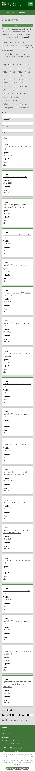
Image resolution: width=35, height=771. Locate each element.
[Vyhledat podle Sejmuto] (17, 131)
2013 (21, 68)
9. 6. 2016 (6, 569)
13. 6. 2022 (7, 660)
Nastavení (25, 768)
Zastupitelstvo (9, 108)
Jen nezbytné (18, 768)
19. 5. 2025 (7, 302)
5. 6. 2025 (6, 392)
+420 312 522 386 (16, 748)
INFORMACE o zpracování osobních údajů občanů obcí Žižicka (15, 205)
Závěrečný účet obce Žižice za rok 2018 (16, 622)
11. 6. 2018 (7, 271)
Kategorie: (5, 65)
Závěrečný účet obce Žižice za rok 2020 (16, 415)
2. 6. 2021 (6, 423)
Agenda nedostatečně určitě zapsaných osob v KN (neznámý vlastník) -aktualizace (17, 684)
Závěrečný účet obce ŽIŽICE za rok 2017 (17, 236)
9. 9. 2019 (6, 693)
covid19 (7, 83)
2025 (21, 79)
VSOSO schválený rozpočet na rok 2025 (17, 147)
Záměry (24, 104)
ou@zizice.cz (14, 751)
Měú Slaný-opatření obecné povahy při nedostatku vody (16, 354)
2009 (20, 65)
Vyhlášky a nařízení (11, 100)
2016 (13, 72)
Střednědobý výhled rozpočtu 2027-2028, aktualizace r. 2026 (15, 531)
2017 (21, 72)
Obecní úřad (11, 12)
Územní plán (8, 93)
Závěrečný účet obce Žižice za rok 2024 (16, 324)
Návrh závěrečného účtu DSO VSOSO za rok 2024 (17, 294)
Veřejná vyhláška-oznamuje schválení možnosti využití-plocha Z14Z (16, 473)
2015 (6, 72)
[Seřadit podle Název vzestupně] (7, 111)
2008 (13, 65)
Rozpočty (17, 90)
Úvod (3, 12)
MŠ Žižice (7, 90)
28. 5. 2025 (7, 332)
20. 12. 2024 (7, 183)
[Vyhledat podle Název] (17, 116)
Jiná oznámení (21, 86)
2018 (28, 72)
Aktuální (6, 165)
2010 (28, 65)
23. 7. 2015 (7, 362)
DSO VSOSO (8, 86)
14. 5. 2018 (7, 213)
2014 (28, 68)
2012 (13, 68)
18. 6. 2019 (7, 630)
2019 (6, 76)
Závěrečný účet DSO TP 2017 (15, 265)
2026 (28, 79)
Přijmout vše (10, 768)
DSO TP (26, 83)
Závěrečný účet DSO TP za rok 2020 (17, 444)
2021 (21, 76)
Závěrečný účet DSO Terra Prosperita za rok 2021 (17, 652)
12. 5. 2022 (7, 599)
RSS (23, 25)
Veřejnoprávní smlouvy (12, 97)
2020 (13, 76)
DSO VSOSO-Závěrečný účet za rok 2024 (17, 385)
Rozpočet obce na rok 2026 (14, 502)
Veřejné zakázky (22, 93)
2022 (28, 76)
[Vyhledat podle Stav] (17, 138)
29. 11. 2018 (7, 481)
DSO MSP (17, 83)
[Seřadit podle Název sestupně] (7, 112)
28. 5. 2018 (7, 243)
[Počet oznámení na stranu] (29, 715)
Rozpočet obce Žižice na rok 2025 (16, 177)
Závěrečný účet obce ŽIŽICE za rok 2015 (17, 561)
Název (4, 113)
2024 (13, 79)
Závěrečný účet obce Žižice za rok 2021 (16, 592)
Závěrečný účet (23, 108)
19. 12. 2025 (7, 509)
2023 (6, 79)
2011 (6, 68)
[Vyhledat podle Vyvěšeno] (17, 123)
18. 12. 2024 (7, 155)
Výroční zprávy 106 (10, 104)
